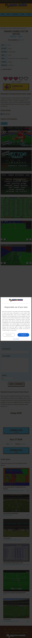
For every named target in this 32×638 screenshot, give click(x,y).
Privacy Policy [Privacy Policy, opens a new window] (13, 330)
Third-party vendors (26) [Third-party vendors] (21, 319)
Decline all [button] (8, 335)
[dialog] (16, 319)
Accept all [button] (23, 335)
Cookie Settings (6, 330)
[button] (16, 339)
